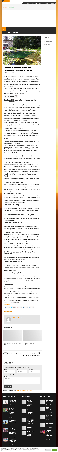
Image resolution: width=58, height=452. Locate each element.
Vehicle (8, 32)
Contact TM (40, 3)
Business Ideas (15, 29)
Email (18, 369)
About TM (28, 3)
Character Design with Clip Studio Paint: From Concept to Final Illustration (12, 431)
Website (31, 369)
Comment (6, 376)
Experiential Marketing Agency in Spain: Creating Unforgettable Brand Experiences (49, 434)
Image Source (7, 304)
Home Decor (24, 29)
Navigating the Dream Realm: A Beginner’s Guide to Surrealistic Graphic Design (12, 440)
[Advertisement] (29, 19)
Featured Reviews (9, 396)
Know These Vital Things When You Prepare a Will (49, 401)
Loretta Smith (6, 72)
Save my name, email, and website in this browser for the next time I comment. (22, 374)
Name (5, 369)
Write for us (46, 3)
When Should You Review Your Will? (49, 425)
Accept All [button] (54, 449)
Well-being (15, 32)
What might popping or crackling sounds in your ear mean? (31, 403)
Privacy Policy (34, 3)
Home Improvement (8, 311)
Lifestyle (32, 29)
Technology (41, 29)
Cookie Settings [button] (48, 449)
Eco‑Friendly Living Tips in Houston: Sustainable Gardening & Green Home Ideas (12, 412)
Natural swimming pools (9, 83)
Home (24, 3)
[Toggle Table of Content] (15, 96)
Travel (49, 29)
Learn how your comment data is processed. (25, 390)
